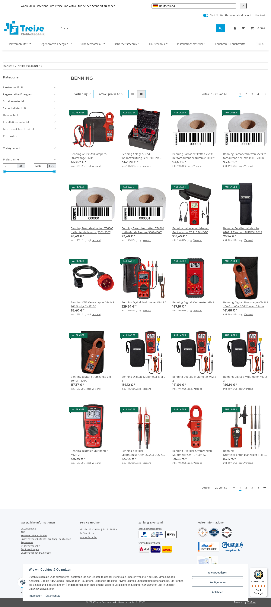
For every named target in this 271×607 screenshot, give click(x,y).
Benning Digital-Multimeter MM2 (193, 302)
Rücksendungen (30, 549)
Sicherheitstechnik (14, 108)
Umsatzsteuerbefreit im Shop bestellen (46, 539)
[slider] (4, 172)
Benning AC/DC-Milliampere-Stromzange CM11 (89, 156)
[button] (235, 28)
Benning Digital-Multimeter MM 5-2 (144, 302)
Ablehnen (217, 592)
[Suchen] (137, 28)
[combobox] (193, 6)
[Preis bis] (41, 165)
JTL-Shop (251, 602)
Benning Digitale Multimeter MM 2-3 (245, 378)
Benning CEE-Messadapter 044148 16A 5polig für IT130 (92, 304)
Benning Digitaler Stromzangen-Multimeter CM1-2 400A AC (192, 453)
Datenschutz (53, 595)
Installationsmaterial (16, 122)
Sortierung (81, 94)
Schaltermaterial (13, 101)
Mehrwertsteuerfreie (34, 535)
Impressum (35, 595)
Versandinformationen (150, 543)
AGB (23, 532)
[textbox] (194, 6)
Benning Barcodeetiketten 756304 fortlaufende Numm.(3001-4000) (143, 230)
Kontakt (260, 15)
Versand (96, 166)
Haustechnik (11, 115)
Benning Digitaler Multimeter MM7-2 (89, 453)
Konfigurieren (217, 582)
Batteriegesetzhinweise (36, 553)
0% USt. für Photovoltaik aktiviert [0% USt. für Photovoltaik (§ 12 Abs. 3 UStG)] (230, 15)
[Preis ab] (10, 165)
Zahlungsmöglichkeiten (150, 529)
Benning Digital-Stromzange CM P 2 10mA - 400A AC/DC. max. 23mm (245, 304)
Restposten (10, 136)
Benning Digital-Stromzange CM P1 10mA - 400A (93, 378)
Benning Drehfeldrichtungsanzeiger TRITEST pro (245, 453)
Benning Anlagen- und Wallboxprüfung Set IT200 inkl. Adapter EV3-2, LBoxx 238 (141, 156)
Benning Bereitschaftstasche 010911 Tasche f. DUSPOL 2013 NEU (242, 230)
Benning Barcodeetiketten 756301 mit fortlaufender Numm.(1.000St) (193, 156)
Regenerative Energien (17, 94)
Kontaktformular (88, 537)
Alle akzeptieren (217, 572)
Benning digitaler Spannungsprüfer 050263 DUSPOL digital (143, 453)
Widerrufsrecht (30, 546)
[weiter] (264, 94)
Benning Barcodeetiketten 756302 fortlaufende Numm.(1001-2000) (244, 156)
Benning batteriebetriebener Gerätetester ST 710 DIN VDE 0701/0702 (190, 230)
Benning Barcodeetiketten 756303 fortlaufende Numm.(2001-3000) (92, 230)
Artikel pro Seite (109, 94)
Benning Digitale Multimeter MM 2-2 (194, 378)
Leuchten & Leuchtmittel (18, 129)
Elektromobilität (13, 87)
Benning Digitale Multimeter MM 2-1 (144, 378)
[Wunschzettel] (243, 28)
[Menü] (265, 570)
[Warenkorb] (258, 28)
